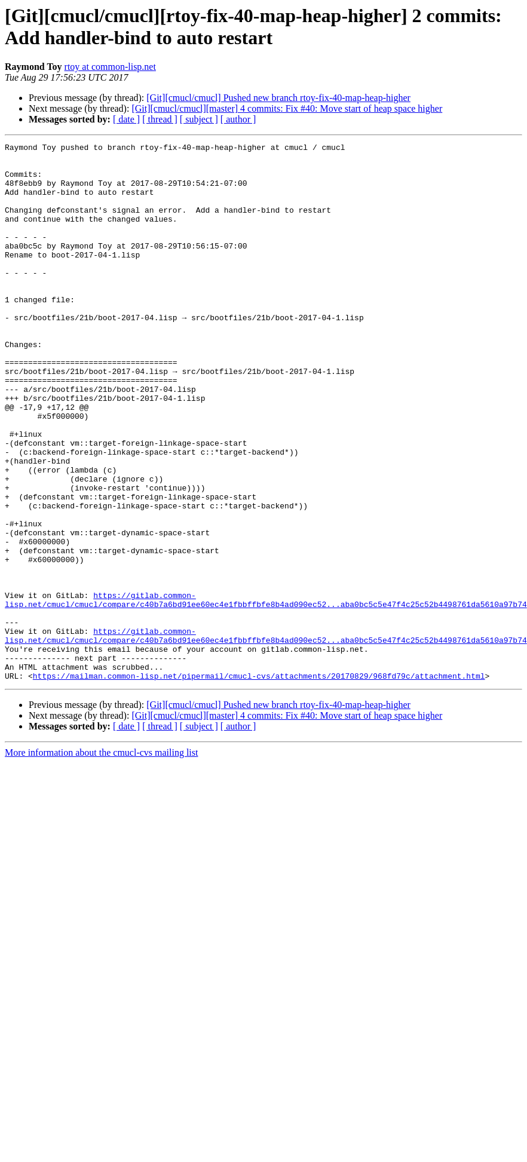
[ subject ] (199, 119)
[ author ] (238, 119)
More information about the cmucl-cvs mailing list (101, 860)
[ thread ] (159, 119)
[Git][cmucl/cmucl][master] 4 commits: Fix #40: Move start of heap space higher (286, 108)
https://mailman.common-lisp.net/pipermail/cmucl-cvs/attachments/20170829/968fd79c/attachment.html (259, 783)
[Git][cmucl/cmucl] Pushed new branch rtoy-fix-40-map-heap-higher (278, 98)
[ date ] (126, 119)
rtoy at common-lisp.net (110, 67)
